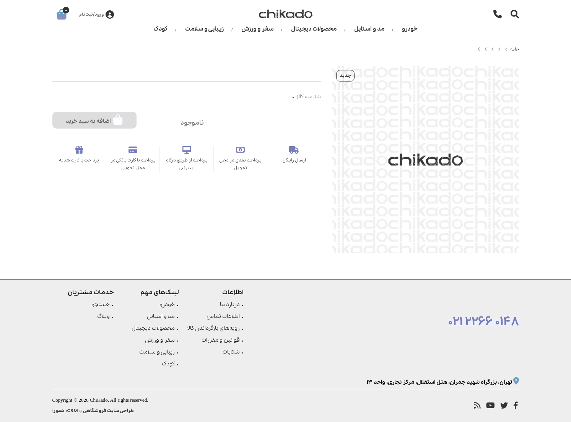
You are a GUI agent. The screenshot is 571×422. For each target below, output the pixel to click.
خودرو (410, 29)
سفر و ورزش (257, 29)
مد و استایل (369, 29)
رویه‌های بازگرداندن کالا (213, 328)
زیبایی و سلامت (204, 29)
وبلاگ (103, 316)
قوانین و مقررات (221, 340)
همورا (58, 410)
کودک (160, 29)
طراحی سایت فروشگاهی (108, 410)
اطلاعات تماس (223, 316)
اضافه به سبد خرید (94, 119)
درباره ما (230, 304)
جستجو (100, 304)
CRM (72, 410)
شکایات (231, 352)
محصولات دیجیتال (314, 29)
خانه (514, 49)
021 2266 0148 (483, 322)
